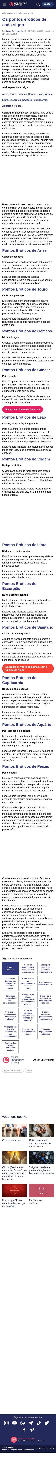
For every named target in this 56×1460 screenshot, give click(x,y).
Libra (5, 100)
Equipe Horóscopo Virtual (16, 31)
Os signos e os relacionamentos (45, 983)
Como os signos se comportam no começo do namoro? (28, 1015)
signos (29, 1070)
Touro (13, 94)
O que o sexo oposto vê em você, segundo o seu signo (45, 999)
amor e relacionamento (13, 1070)
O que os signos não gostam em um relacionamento (45, 1015)
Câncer (32, 94)
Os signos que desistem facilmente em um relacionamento (10, 1031)
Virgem (49, 94)
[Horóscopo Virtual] (16, 4)
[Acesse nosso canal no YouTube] (14, 1423)
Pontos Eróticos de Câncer (26, 370)
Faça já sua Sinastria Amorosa (22, 409)
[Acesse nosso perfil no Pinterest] (32, 1430)
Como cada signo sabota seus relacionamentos (10, 999)
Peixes (18, 106)
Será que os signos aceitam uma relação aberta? (10, 1015)
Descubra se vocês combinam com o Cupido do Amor (26, 668)
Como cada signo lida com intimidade (45, 1031)
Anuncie (50, 1449)
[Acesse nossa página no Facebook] (24, 1430)
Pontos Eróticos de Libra (24, 545)
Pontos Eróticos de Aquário (26, 724)
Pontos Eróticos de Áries (24, 250)
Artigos (5, 13)
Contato (41, 1449)
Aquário (6, 106)
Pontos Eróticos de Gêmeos (27, 331)
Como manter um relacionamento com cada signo (28, 983)
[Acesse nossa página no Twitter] (46, 1423)
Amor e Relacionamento (21, 13)
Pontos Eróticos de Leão (24, 417)
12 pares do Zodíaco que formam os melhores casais (10, 983)
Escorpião (15, 100)
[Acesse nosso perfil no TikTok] (38, 1423)
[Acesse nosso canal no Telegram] (30, 1423)
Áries (5, 94)
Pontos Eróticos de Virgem (26, 459)
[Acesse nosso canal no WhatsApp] (22, 1423)
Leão (40, 94)
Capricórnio (40, 100)
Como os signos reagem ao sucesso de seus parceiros (28, 968)
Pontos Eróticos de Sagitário (27, 627)
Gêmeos (22, 94)
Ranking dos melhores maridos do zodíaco (10, 1046)
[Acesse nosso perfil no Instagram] (6, 1423)
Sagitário (27, 100)
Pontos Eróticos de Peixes (25, 766)
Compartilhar (43, 1060)
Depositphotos (27, 1450)
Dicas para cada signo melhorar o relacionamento (45, 968)
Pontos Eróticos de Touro (25, 289)
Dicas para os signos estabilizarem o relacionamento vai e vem (28, 999)
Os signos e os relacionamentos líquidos (28, 1031)
